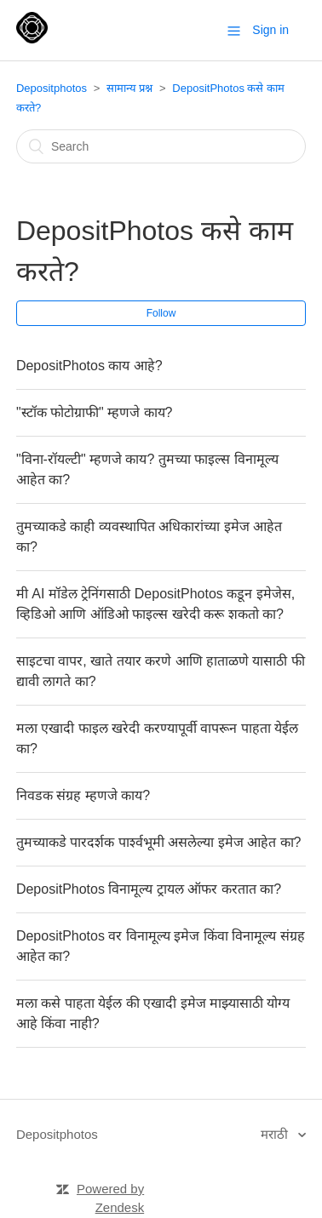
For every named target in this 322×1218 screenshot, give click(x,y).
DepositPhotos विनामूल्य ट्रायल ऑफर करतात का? (148, 889)
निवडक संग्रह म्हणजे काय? (83, 795)
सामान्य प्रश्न (129, 88)
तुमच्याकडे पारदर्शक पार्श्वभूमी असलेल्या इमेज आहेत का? (159, 842)
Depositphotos (51, 88)
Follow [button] (161, 313)
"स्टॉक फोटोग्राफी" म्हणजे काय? (94, 412)
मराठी (276, 1134)
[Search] (161, 146)
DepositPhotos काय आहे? (89, 365)
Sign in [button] (270, 30)
